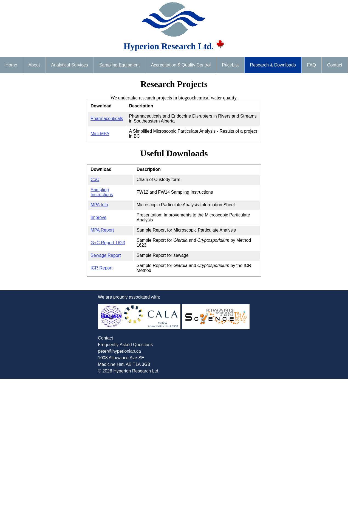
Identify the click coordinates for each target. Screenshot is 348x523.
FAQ (311, 65)
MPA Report (102, 230)
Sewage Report (105, 255)
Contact (334, 65)
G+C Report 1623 (107, 242)
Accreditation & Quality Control (181, 65)
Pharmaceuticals (106, 118)
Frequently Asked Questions (125, 344)
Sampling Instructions (101, 192)
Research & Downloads (273, 65)
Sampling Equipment (119, 65)
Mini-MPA (99, 133)
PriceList (230, 65)
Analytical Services (69, 65)
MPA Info (99, 204)
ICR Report (101, 268)
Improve (98, 217)
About (34, 65)
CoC (94, 179)
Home (11, 65)
